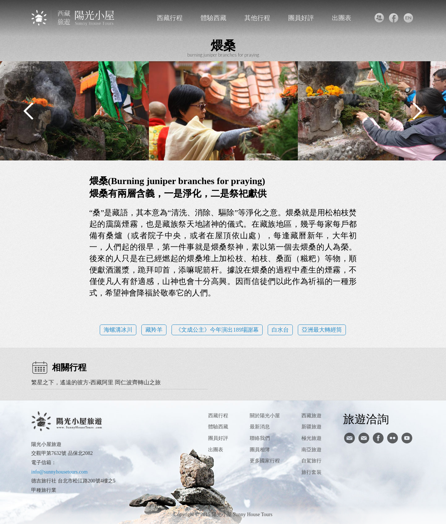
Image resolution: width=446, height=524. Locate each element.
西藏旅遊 (311, 415)
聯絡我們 (379, 18)
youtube (406, 438)
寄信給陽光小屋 (349, 438)
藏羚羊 (154, 330)
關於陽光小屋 (265, 415)
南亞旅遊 (311, 449)
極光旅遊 (311, 438)
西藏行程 (170, 17)
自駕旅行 (311, 460)
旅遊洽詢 (366, 418)
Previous (28, 111)
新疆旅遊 (311, 426)
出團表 (341, 17)
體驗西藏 (213, 17)
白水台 (280, 330)
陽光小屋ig (363, 438)
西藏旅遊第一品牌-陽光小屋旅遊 (73, 18)
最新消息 (260, 426)
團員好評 (301, 17)
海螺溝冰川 (118, 330)
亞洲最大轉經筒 (322, 330)
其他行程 (257, 17)
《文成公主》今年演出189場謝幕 (217, 330)
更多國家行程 (265, 460)
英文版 (408, 18)
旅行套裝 (311, 472)
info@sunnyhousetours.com (59, 472)
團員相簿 (260, 449)
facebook (394, 18)
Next (417, 111)
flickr (392, 438)
